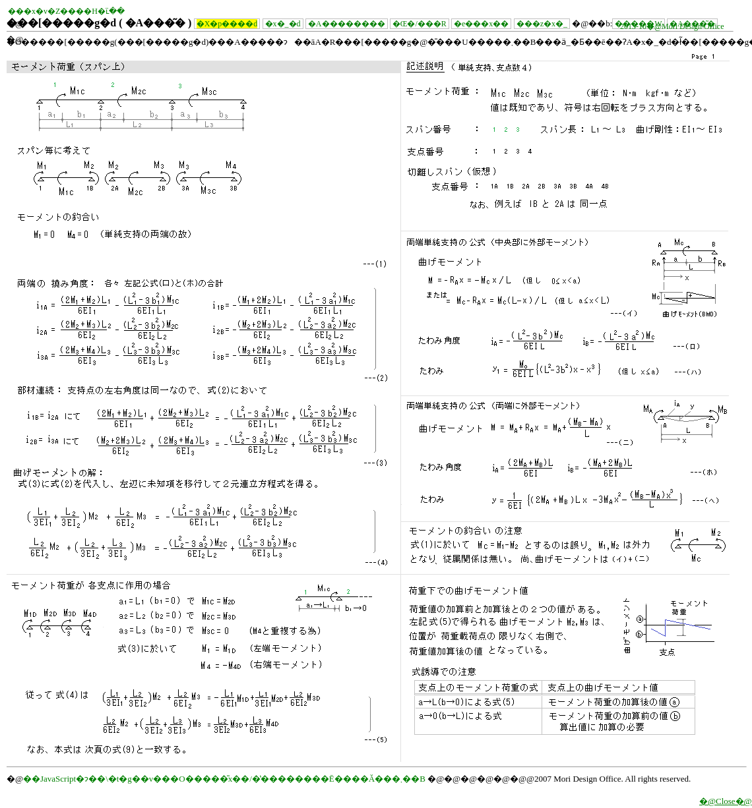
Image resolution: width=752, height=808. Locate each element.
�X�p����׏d (227, 23)
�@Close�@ (725, 801)
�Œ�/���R (419, 23)
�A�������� (346, 23)
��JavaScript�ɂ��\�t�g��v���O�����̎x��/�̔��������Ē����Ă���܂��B (224, 779)
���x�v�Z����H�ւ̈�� (66, 11)
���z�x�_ (542, 23)
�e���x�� (481, 23)
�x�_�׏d (283, 23)
